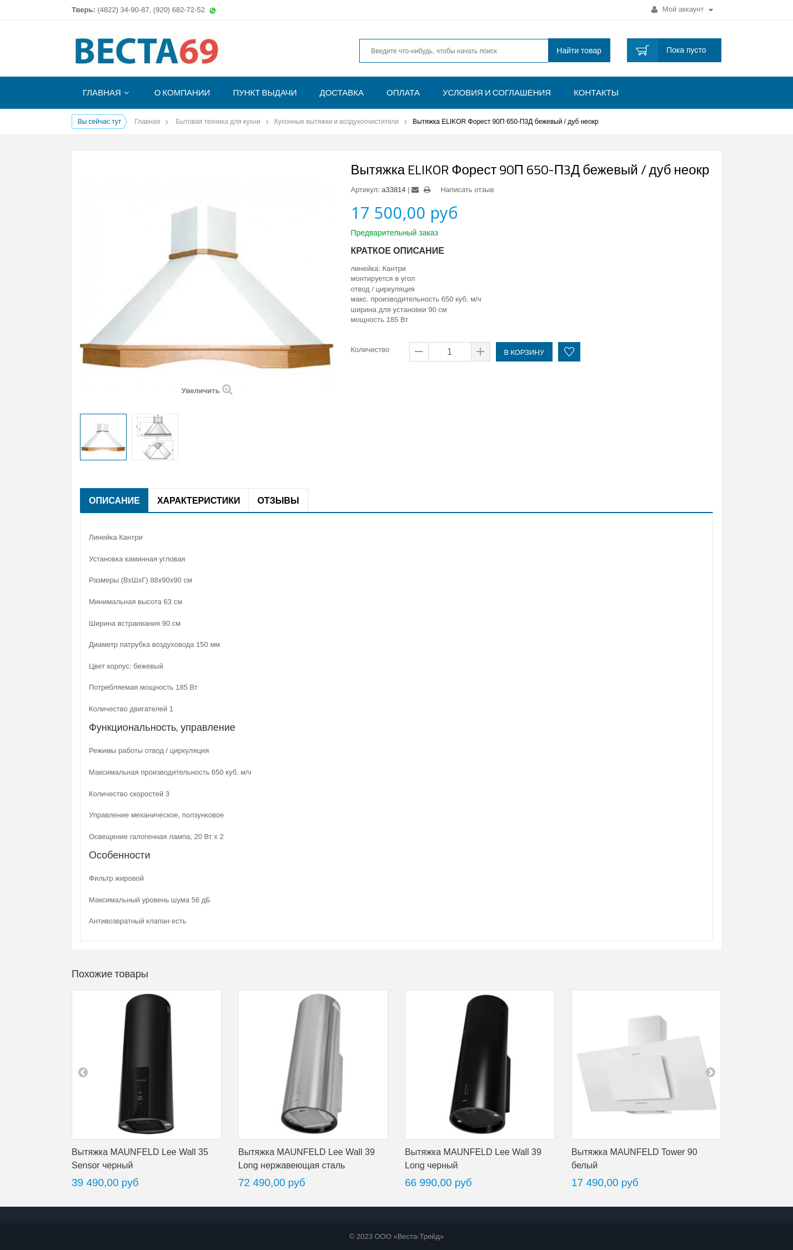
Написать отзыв (467, 189)
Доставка (342, 92)
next (710, 1071)
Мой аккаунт (682, 9)
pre (82, 1071)
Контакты (596, 92)
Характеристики (198, 500)
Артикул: (365, 189)
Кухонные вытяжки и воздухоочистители (336, 121)
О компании (182, 92)
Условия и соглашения (497, 92)
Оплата (403, 92)
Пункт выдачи (265, 92)
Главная (102, 92)
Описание (114, 500)
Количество (370, 349)
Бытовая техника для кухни (217, 121)
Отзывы (278, 500)
